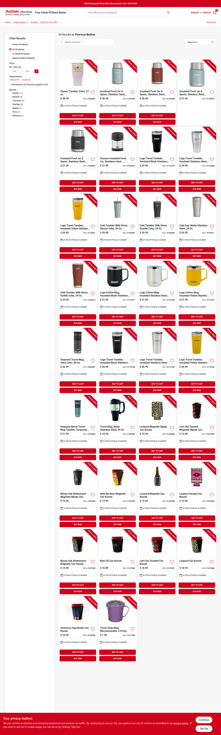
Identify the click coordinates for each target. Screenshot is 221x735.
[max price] (27, 71)
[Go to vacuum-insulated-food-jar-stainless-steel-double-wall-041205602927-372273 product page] (117, 160)
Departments (19, 22)
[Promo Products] (10, 44)
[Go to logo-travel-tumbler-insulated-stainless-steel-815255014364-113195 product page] (157, 361)
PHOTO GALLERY (49, 22)
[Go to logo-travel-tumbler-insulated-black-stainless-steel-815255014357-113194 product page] (117, 361)
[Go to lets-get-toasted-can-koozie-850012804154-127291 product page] (157, 562)
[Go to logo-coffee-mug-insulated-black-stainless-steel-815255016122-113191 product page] (117, 294)
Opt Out (204, 728)
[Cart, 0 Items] (214, 12)
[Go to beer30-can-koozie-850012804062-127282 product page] (117, 562)
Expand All (26, 80)
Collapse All (14, 80)
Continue (204, 719)
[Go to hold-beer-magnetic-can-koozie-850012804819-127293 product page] (117, 495)
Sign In (194, 12)
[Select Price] (36, 71)
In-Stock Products (21, 54)
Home (8, 22)
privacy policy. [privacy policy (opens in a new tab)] (181, 723)
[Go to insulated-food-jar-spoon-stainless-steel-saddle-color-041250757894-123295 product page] (157, 93)
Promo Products (20, 44)
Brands (34, 22)
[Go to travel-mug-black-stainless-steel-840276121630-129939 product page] (117, 428)
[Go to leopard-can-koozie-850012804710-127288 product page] (197, 562)
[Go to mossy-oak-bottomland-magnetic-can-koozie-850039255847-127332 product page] (78, 562)
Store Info (211, 22)
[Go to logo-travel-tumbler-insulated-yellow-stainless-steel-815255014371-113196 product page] (197, 361)
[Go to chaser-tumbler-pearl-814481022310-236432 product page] (78, 93)
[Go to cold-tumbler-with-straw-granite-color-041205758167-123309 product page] (157, 227)
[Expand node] (10, 84)
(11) (17, 93)
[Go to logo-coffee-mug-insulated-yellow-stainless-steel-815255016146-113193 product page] (197, 294)
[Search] (168, 12)
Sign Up (207, 12)
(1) (17, 108)
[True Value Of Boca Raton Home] (18, 12)
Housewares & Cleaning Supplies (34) (29, 84)
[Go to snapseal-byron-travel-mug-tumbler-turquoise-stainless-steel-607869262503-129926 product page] (78, 428)
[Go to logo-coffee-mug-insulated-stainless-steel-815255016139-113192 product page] (157, 294)
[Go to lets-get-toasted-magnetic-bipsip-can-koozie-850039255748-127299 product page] (197, 428)
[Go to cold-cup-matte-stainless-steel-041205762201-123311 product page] (197, 227)
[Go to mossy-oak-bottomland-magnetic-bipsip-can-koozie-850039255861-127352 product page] (78, 495)
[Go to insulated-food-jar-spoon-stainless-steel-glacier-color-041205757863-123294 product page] (117, 93)
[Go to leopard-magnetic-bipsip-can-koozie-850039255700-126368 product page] (157, 428)
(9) (17, 97)
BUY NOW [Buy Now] (78, 122)
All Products (18, 49)
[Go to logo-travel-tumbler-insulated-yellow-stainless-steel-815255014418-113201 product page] (78, 227)
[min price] (14, 71)
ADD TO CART (78, 116)
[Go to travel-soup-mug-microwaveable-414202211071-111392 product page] (117, 629)
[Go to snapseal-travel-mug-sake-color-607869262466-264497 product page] (78, 361)
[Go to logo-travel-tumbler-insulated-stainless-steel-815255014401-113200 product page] (197, 160)
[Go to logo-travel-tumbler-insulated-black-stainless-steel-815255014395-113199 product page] (157, 160)
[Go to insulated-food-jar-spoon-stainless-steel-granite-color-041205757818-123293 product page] (78, 160)
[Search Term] (128, 12)
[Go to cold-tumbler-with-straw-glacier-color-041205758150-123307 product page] (117, 227)
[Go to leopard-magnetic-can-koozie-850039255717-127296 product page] (157, 495)
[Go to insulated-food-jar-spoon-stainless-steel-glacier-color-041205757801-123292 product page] (197, 93)
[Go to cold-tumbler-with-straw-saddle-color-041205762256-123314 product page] (78, 294)
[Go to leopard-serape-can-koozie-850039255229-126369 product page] (197, 495)
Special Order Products (23, 58)
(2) (17, 104)
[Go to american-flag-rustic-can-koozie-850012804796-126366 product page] (78, 629)
